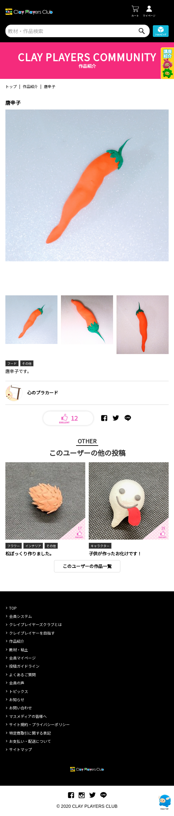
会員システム (20, 616)
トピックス (18, 691)
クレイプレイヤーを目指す (32, 633)
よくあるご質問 (22, 674)
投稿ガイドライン (24, 666)
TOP (13, 608)
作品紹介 (30, 86)
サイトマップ (20, 749)
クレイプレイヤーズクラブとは (35, 624)
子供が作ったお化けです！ (115, 553)
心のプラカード (42, 392)
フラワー (13, 545)
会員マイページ (22, 657)
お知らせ (16, 699)
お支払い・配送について (30, 741)
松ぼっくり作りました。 (29, 553)
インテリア (33, 545)
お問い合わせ (20, 707)
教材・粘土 (18, 649)
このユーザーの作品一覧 (87, 566)
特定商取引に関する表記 (30, 733)
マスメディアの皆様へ (28, 716)
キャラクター (100, 545)
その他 (27, 363)
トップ (11, 86)
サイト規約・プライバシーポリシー (39, 724)
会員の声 (16, 682)
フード (12, 363)
